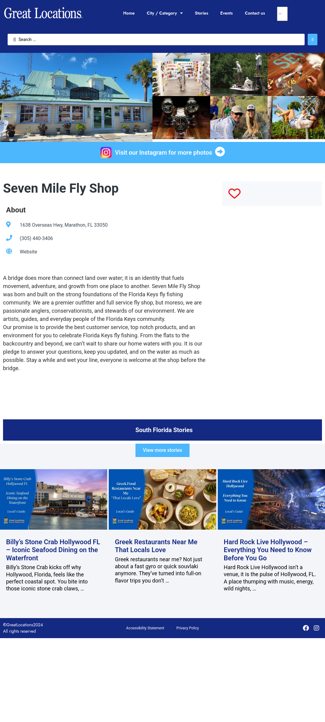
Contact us (255, 13)
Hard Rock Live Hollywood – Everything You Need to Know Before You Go (268, 550)
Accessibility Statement (145, 628)
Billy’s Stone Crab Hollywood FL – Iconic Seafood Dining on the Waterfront (53, 550)
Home (129, 13)
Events (226, 13)
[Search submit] (312, 39)
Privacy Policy (187, 628)
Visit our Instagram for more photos (163, 152)
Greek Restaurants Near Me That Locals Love (156, 546)
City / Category (165, 13)
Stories (201, 13)
